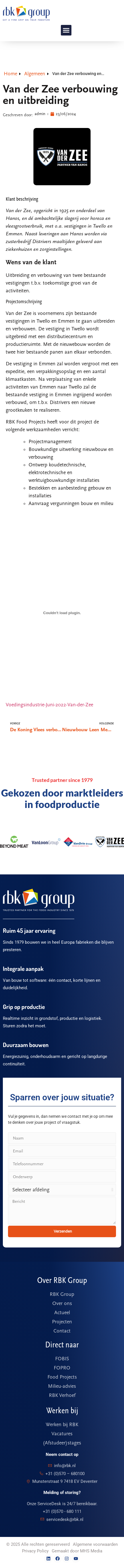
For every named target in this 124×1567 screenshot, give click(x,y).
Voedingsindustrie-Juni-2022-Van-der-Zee (49, 705)
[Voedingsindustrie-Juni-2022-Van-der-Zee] (62, 613)
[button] (66, 30)
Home (10, 74)
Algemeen (34, 74)
